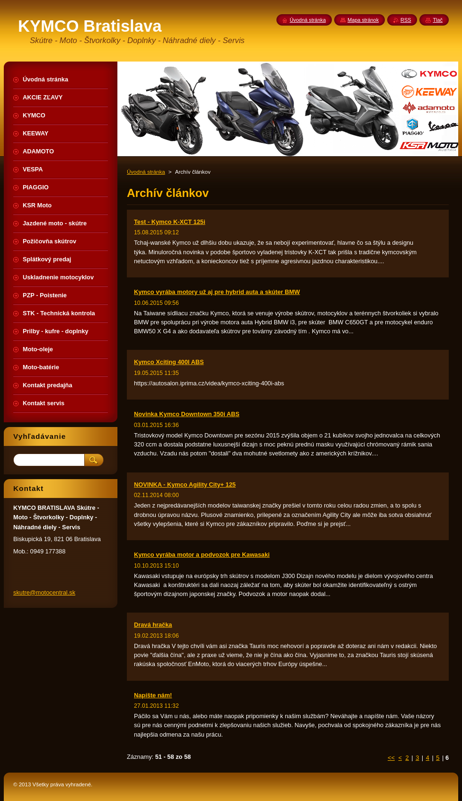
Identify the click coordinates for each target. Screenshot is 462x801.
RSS (405, 20)
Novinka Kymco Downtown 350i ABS (187, 414)
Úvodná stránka (146, 172)
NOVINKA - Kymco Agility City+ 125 (185, 484)
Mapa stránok (363, 20)
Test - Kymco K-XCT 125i (169, 221)
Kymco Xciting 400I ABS (169, 361)
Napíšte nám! (153, 695)
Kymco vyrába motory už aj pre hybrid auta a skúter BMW (217, 291)
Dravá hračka (153, 624)
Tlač (438, 20)
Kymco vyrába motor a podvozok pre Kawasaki (202, 554)
